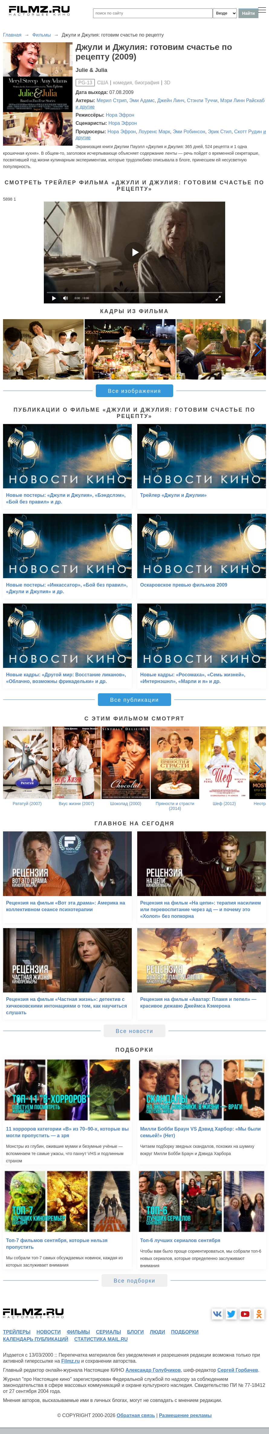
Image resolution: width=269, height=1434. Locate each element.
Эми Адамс (142, 100)
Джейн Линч (170, 100)
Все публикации (134, 700)
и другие (85, 106)
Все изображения (134, 391)
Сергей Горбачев (237, 1370)
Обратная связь (136, 1415)
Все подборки (134, 1281)
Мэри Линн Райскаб (242, 100)
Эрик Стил (220, 131)
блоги (135, 1332)
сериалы (108, 1332)
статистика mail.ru (101, 1339)
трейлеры (17, 1332)
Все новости (135, 1031)
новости (49, 1332)
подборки (185, 1332)
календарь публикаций (35, 1339)
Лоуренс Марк (154, 131)
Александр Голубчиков (153, 1370)
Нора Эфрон (120, 115)
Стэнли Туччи (202, 100)
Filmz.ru (70, 1361)
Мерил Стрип (112, 100)
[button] (258, 349)
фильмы (78, 1332)
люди (157, 1332)
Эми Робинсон (189, 131)
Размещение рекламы (185, 1415)
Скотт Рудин (248, 131)
